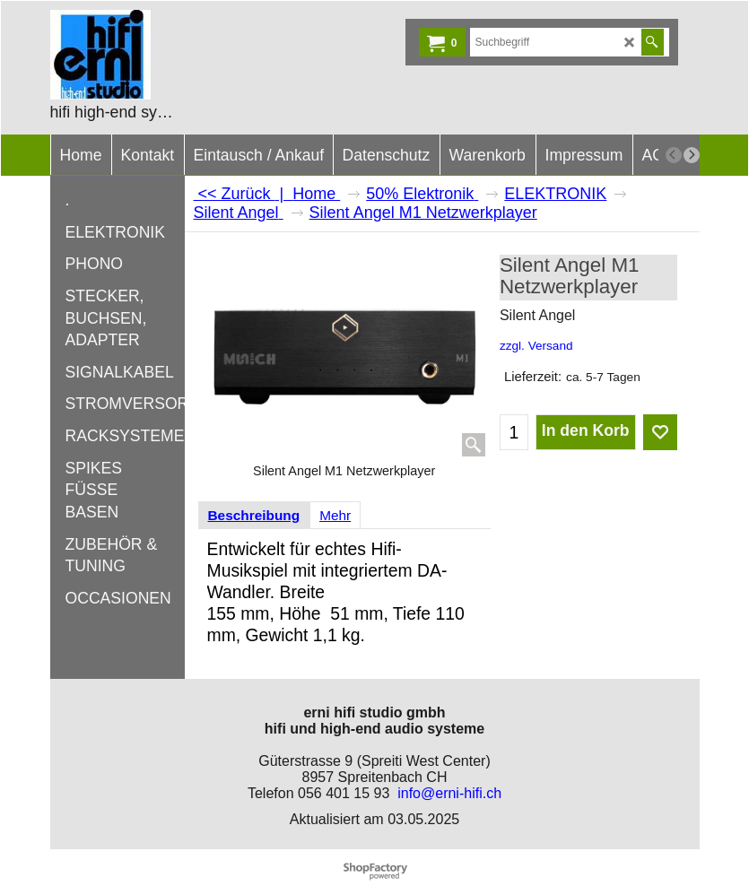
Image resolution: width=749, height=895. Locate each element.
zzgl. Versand (536, 345)
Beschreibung (254, 515)
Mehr (335, 515)
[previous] (674, 155)
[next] (692, 155)
